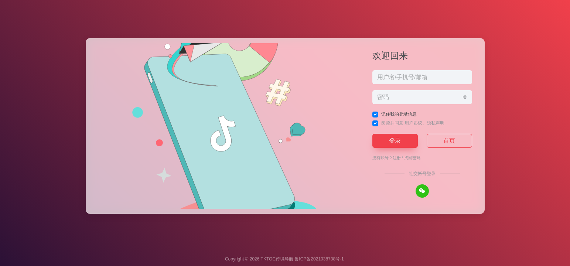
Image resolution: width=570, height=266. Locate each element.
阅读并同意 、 (412, 123)
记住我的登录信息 (399, 114)
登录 (395, 140)
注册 (397, 158)
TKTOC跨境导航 (277, 259)
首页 (449, 140)
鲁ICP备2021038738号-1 (319, 259)
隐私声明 (435, 123)
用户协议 (413, 123)
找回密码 (412, 158)
